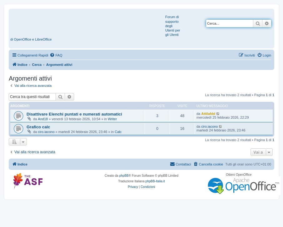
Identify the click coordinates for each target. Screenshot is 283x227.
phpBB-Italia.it (155, 181)
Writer (112, 119)
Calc (118, 132)
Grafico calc (38, 127)
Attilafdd (208, 114)
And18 (43, 119)
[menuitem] (56, 55)
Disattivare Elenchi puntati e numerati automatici (74, 114)
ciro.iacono (46, 132)
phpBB (124, 175)
